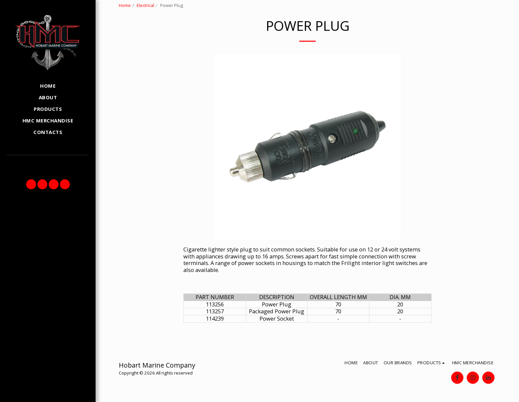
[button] (31, 184)
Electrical (145, 5)
